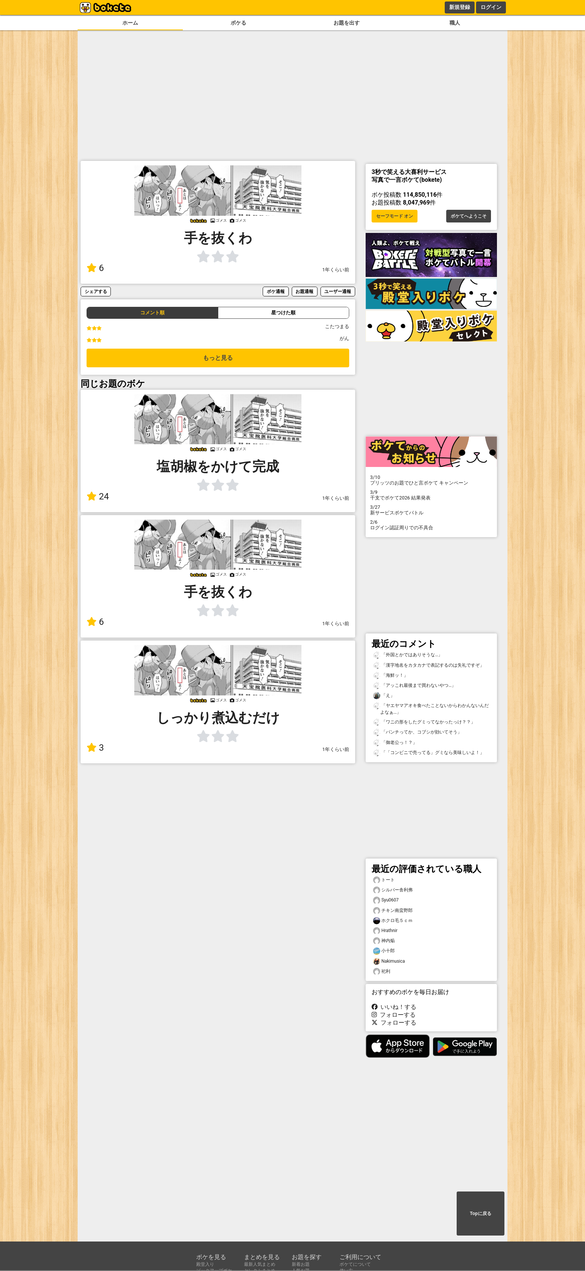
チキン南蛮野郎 (393, 910)
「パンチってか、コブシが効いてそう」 (417, 732)
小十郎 (384, 950)
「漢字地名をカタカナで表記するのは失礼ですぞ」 (428, 665)
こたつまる (337, 326)
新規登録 (459, 7)
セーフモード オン (394, 216)
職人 (455, 23)
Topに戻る (480, 1213)
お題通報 (304, 291)
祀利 (381, 971)
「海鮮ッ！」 (390, 675)
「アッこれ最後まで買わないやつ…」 (414, 685)
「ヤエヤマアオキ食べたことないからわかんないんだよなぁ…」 (431, 708)
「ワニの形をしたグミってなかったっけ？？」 (424, 722)
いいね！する (394, 1006)
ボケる (238, 23)
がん (344, 338)
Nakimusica (389, 961)
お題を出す (347, 23)
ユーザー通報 (337, 291)
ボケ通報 (276, 291)
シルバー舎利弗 (393, 890)
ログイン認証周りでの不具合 (431, 524)
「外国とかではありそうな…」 (407, 654)
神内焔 (384, 940)
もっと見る (218, 358)
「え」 (384, 695)
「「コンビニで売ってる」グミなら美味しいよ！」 (428, 752)
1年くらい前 (335, 269)
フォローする (394, 1014)
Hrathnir (385, 930)
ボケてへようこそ (469, 216)
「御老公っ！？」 (395, 742)
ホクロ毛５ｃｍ (393, 920)
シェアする (96, 291)
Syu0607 (386, 900)
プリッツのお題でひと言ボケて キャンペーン (431, 480)
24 (98, 496)
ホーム (130, 23)
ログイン (491, 7)
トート (384, 880)
